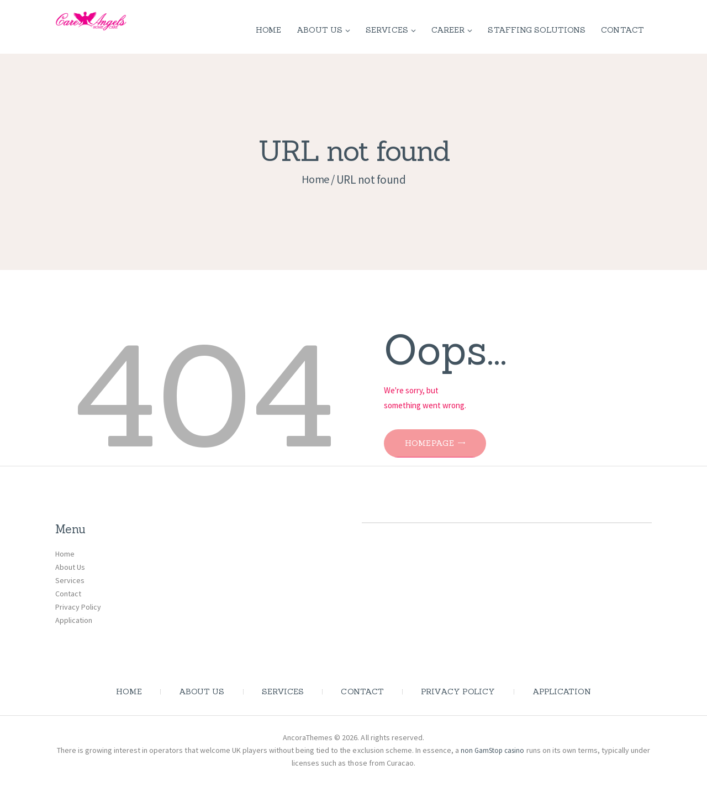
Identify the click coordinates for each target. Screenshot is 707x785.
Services (70, 580)
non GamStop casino (503, 750)
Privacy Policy (78, 607)
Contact (68, 594)
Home (315, 179)
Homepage (437, 444)
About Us (70, 567)
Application (73, 620)
